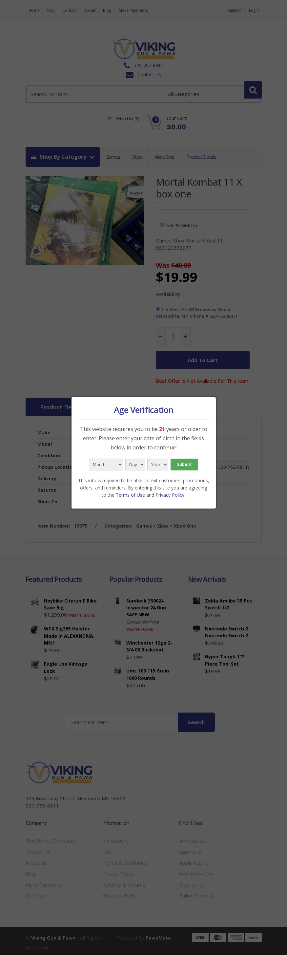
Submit (184, 464)
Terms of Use (130, 495)
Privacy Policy (169, 495)
